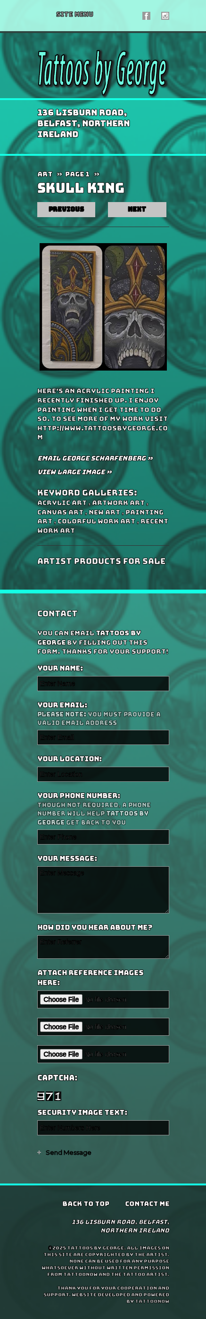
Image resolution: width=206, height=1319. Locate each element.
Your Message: (67, 858)
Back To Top (85, 1204)
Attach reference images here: (90, 978)
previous (66, 209)
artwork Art (118, 503)
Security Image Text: (82, 1112)
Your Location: (69, 759)
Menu (74, 14)
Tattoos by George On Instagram (165, 16)
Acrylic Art (62, 503)
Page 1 (77, 174)
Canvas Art (60, 512)
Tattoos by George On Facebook (146, 16)
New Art (104, 512)
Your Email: (102, 714)
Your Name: (60, 668)
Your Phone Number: (102, 809)
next (137, 209)
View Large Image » (74, 472)
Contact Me (147, 1204)
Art (44, 174)
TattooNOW (152, 1301)
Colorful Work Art (96, 521)
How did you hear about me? (94, 927)
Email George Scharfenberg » (94, 458)
